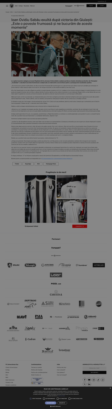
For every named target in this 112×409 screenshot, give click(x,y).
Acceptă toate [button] (51, 403)
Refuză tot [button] (62, 403)
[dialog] (56, 398)
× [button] (110, 388)
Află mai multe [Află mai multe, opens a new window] (61, 395)
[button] (56, 406)
